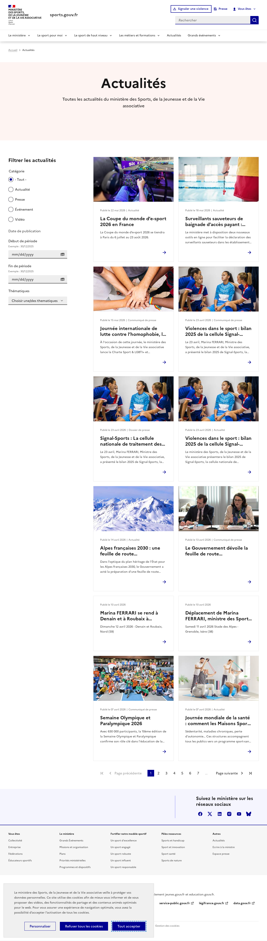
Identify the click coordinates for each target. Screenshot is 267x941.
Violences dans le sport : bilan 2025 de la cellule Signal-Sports (218, 331)
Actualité (22, 189)
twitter (210, 814)
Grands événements (202, 35)
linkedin (219, 814)
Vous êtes (242, 8)
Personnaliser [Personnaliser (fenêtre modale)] (40, 926)
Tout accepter (128, 926)
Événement (24, 209)
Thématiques (18, 290)
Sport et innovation (173, 847)
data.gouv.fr (242, 903)
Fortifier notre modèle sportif (128, 834)
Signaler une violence (193, 9)
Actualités (174, 35)
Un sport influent (121, 860)
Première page (102, 773)
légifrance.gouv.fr (211, 903)
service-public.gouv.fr (174, 903)
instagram (229, 814)
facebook (200, 814)
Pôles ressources (171, 834)
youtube (239, 814)
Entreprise (14, 847)
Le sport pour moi (50, 35)
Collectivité (15, 840)
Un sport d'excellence (124, 840)
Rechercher (254, 20)
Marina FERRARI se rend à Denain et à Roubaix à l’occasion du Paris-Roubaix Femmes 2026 (130, 616)
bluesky (248, 814)
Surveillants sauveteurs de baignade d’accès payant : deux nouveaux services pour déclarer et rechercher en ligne (217, 222)
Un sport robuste (121, 854)
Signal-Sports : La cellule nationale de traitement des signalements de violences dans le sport (131, 441)
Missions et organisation (73, 847)
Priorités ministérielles (72, 860)
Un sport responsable (123, 867)
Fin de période (37, 268)
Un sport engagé (120, 847)
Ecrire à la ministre (224, 847)
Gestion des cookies (167, 926)
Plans (62, 854)
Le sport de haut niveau (90, 35)
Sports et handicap (172, 840)
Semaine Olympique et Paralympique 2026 (125, 721)
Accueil (12, 50)
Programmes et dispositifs (75, 867)
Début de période (37, 244)
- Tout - (20, 179)
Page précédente (128, 773)
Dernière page (250, 773)
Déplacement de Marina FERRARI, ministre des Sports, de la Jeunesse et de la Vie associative (218, 616)
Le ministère (17, 35)
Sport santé (168, 854)
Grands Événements (71, 840)
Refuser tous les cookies (84, 926)
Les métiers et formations (137, 35)
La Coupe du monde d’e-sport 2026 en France (133, 222)
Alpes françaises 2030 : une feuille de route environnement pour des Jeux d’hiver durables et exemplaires (133, 551)
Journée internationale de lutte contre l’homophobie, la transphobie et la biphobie (132, 331)
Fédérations (15, 854)
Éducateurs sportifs (20, 860)
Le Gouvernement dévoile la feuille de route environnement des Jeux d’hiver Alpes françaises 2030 (217, 551)
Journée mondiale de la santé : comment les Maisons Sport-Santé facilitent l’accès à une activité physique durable (218, 721)
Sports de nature (171, 860)
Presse (223, 9)
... (206, 773)
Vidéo (20, 219)
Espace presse (221, 854)
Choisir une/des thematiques (35, 300)
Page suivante (227, 773)
